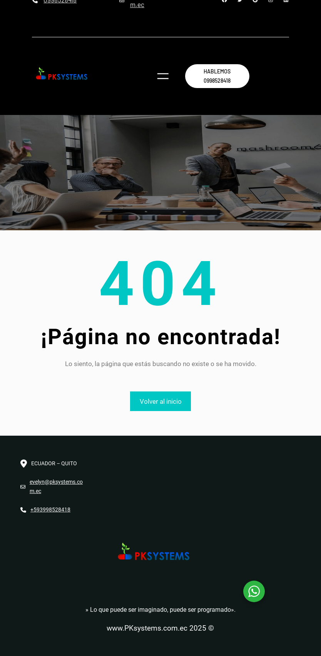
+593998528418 (50, 509)
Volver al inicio (161, 401)
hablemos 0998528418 (217, 76)
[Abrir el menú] (163, 76)
